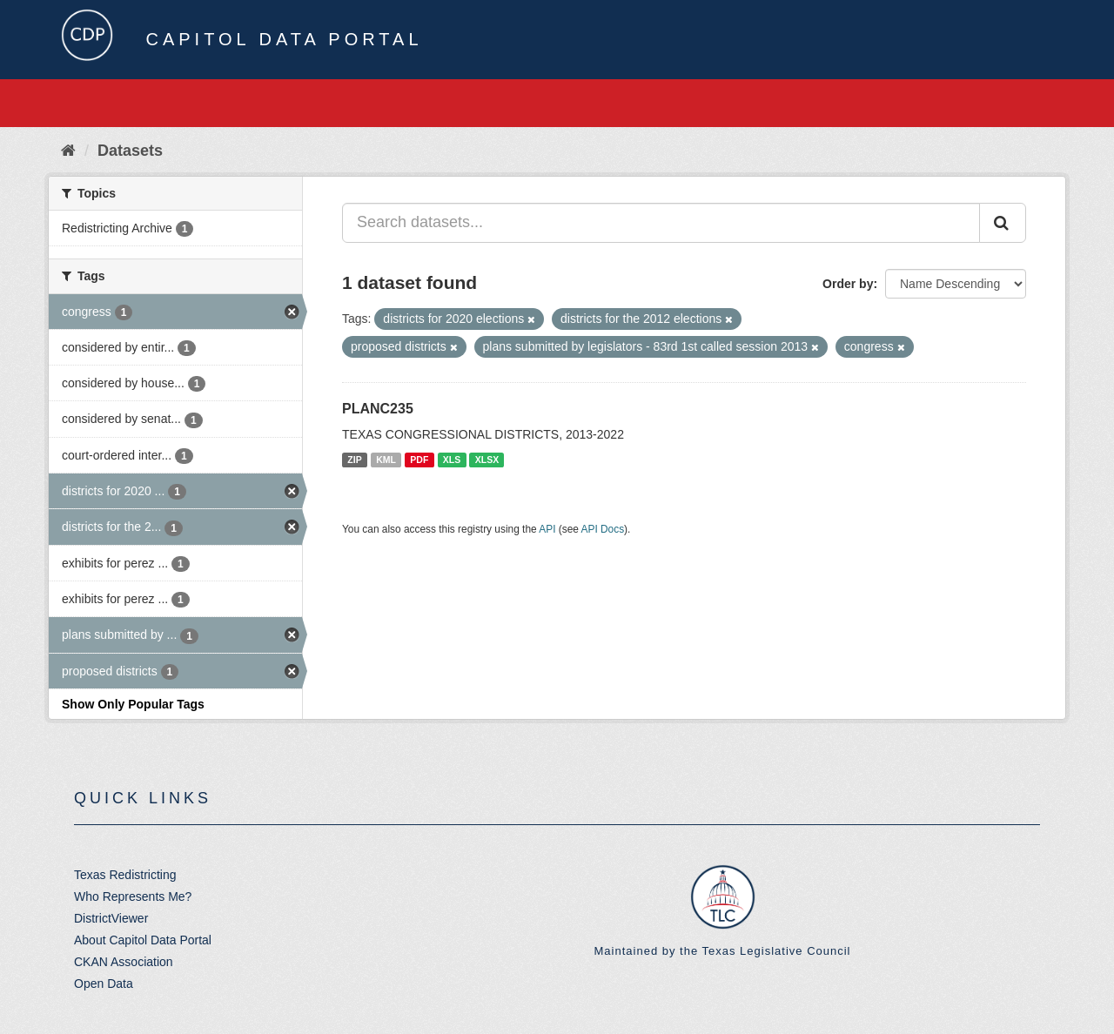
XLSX (487, 459)
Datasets (130, 150)
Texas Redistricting (125, 875)
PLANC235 (377, 408)
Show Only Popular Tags (133, 704)
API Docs (603, 529)
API (547, 529)
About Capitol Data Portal (142, 940)
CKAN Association (123, 962)
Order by (847, 284)
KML (386, 459)
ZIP (354, 459)
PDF (419, 459)
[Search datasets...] (661, 223)
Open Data (103, 983)
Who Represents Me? (132, 896)
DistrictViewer (111, 918)
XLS (451, 459)
